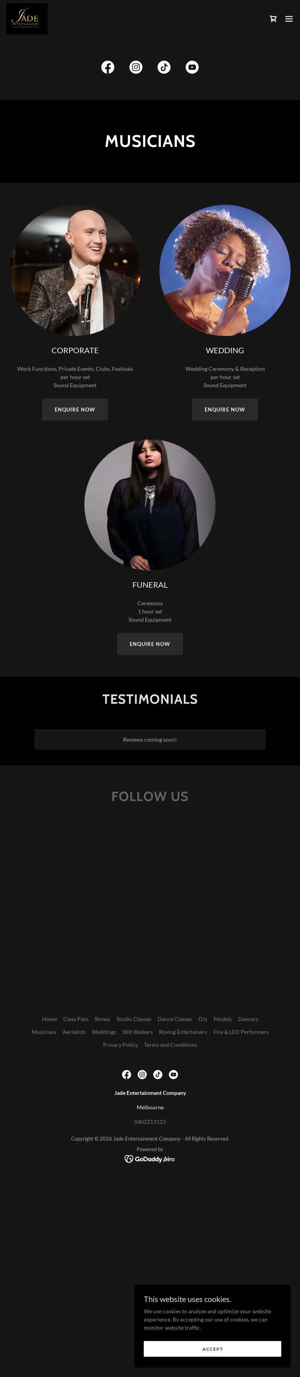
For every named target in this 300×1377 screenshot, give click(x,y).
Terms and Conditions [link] (170, 1044)
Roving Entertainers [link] (183, 1031)
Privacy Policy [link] (120, 1044)
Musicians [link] (44, 1031)
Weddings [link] (104, 1031)
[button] (289, 19)
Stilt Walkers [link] (137, 1031)
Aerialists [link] (74, 1031)
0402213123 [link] (150, 1121)
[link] (27, 18)
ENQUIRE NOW (75, 409)
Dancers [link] (248, 1019)
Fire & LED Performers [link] (241, 1031)
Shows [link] (102, 1019)
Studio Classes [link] (133, 1019)
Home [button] (49, 1019)
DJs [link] (202, 1019)
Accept (212, 1349)
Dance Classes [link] (174, 1019)
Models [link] (223, 1019)
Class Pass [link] (75, 1019)
